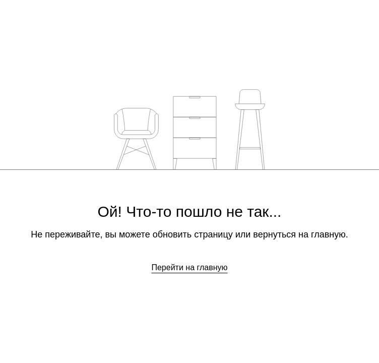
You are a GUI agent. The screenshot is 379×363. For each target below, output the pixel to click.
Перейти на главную (189, 267)
